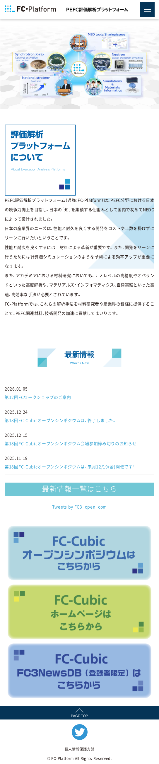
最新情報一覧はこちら (79, 489)
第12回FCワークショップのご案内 (38, 397)
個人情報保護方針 (80, 749)
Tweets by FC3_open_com (79, 507)
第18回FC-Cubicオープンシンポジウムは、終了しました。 (61, 420)
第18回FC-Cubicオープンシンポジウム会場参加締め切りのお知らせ (71, 444)
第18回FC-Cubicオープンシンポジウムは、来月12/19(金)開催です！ (70, 467)
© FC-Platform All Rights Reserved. (79, 758)
